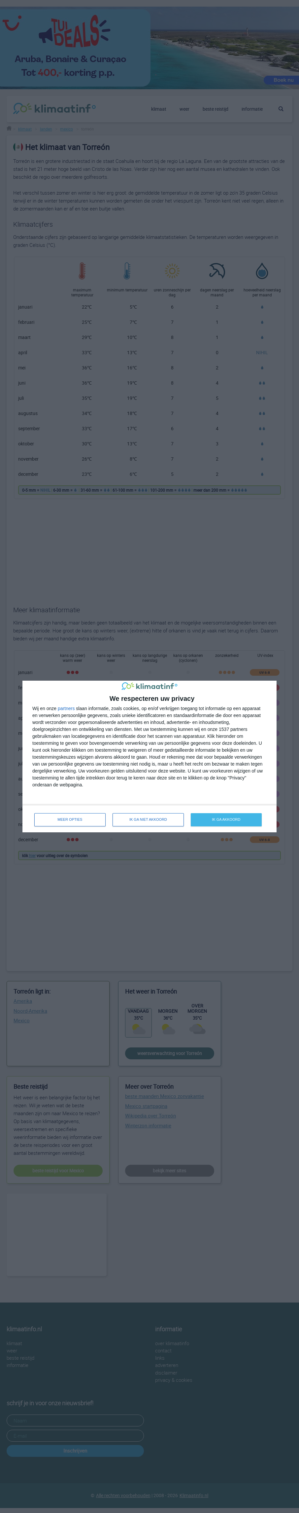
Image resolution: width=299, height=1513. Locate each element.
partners (66, 708)
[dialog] (149, 756)
